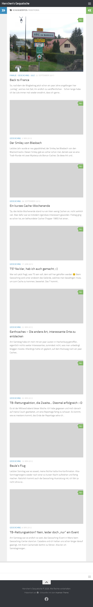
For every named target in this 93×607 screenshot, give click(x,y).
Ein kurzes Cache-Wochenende (30, 206)
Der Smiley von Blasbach (26, 143)
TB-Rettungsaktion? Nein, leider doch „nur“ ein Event (44, 532)
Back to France (19, 80)
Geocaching (23, 75)
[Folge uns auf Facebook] (47, 599)
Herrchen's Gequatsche (15, 3)
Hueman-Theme (62, 593)
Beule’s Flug (17, 466)
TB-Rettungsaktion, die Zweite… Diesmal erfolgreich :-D (46, 403)
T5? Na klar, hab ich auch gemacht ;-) (34, 269)
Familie (13, 75)
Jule (33, 75)
